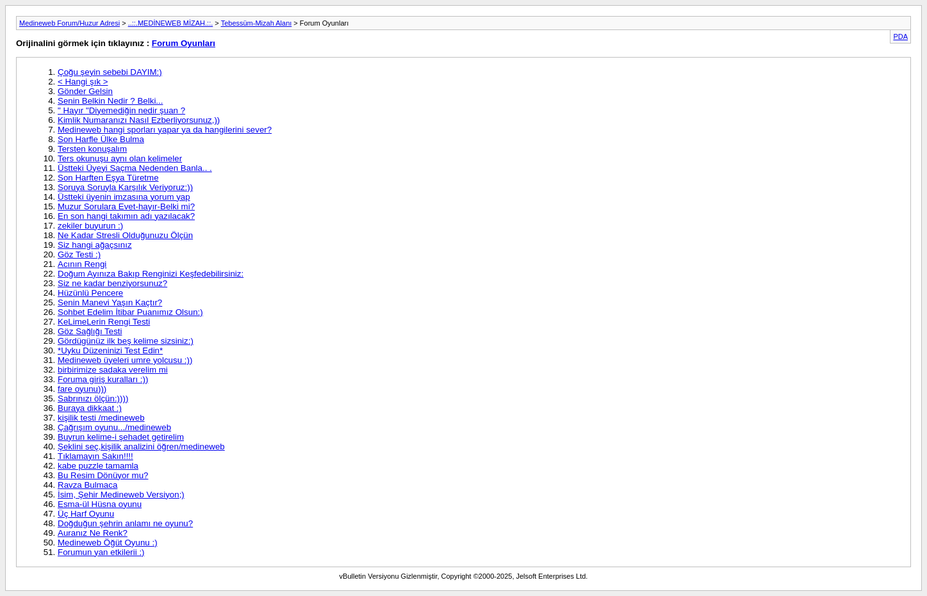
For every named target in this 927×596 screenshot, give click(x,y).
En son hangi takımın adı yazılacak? (126, 216)
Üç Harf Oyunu (86, 514)
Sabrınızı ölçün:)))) (93, 398)
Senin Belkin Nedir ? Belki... (110, 101)
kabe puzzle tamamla (98, 466)
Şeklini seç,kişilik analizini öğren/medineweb (141, 446)
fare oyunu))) (82, 389)
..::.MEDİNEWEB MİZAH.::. (170, 23)
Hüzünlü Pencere (90, 293)
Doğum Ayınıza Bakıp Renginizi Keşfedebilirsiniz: (150, 273)
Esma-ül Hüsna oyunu (100, 504)
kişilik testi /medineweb (101, 418)
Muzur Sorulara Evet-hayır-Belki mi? (126, 206)
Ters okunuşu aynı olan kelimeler (120, 158)
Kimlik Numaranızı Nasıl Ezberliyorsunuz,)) (139, 120)
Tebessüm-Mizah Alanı (256, 23)
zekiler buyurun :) (90, 225)
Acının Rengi (82, 264)
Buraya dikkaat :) (90, 408)
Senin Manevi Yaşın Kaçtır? (110, 302)
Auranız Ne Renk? (92, 533)
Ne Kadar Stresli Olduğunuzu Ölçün (125, 235)
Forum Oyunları (183, 43)
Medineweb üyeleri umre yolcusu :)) (125, 360)
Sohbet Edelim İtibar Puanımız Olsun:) (130, 312)
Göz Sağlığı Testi (90, 331)
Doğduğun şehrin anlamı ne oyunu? (125, 523)
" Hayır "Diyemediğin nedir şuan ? (121, 110)
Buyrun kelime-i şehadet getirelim (121, 437)
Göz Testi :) (79, 254)
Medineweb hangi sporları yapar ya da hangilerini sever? (165, 129)
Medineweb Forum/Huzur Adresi (69, 23)
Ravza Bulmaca (87, 485)
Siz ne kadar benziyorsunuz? (112, 283)
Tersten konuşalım (92, 149)
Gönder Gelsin (85, 91)
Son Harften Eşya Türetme (108, 177)
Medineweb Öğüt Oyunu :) (108, 542)
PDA (900, 36)
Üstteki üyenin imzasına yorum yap (124, 197)
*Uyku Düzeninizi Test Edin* (110, 350)
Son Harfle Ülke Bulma (101, 139)
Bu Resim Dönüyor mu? (103, 475)
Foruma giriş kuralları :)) (103, 379)
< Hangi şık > (83, 81)
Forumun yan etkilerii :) (101, 552)
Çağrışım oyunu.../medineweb (114, 427)
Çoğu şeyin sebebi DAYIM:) (110, 72)
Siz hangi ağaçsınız (95, 245)
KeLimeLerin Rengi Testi (104, 321)
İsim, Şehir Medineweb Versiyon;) (121, 494)
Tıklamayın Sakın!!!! (95, 456)
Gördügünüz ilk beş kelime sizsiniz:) (125, 341)
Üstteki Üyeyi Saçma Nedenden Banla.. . (135, 168)
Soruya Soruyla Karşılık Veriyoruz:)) (125, 187)
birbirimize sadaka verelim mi (113, 370)
